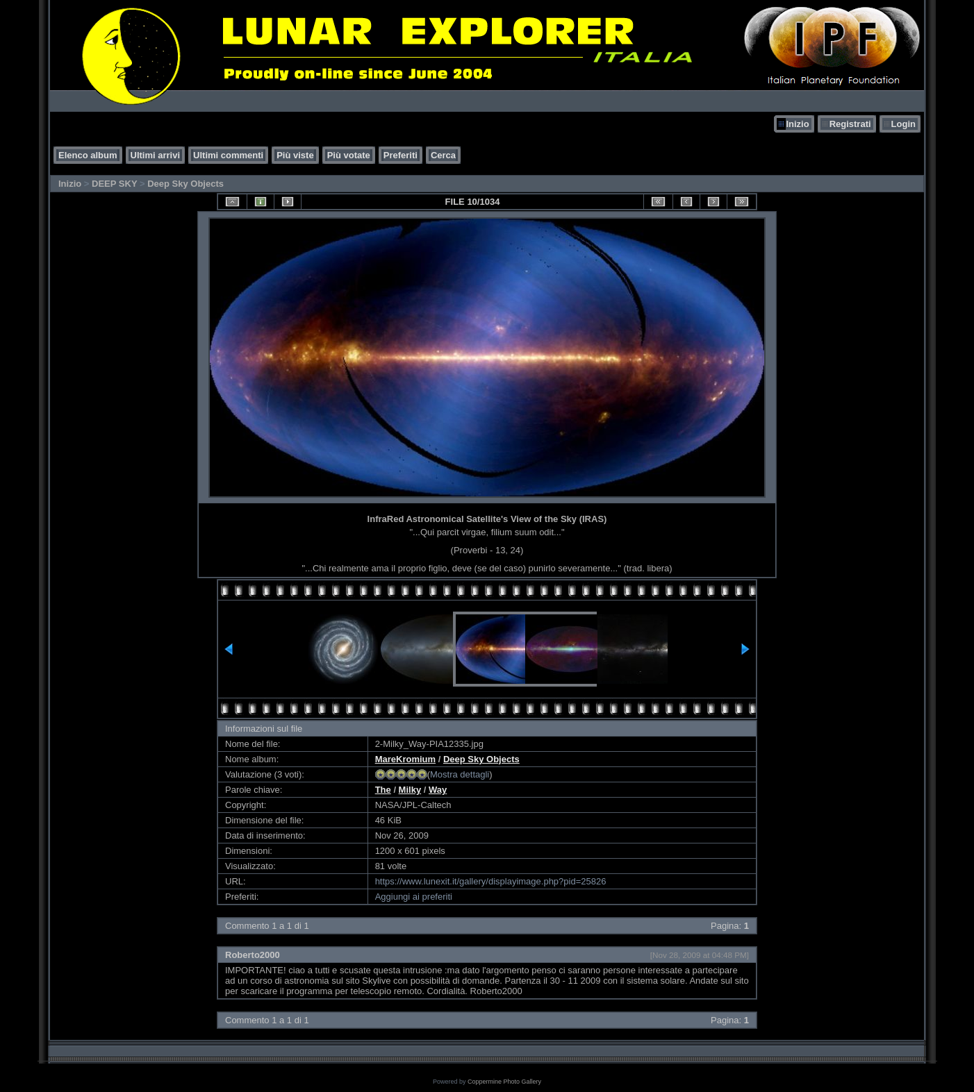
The (383, 789)
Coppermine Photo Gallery (504, 1081)
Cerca (443, 155)
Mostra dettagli (459, 774)
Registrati (850, 124)
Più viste (294, 155)
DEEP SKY (114, 183)
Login (903, 124)
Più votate (348, 155)
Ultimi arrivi (156, 155)
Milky (410, 789)
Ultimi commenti (228, 155)
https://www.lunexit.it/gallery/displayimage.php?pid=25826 (490, 881)
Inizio (797, 124)
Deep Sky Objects (185, 183)
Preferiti (400, 155)
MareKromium (405, 759)
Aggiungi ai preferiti (413, 896)
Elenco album (87, 155)
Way (438, 789)
